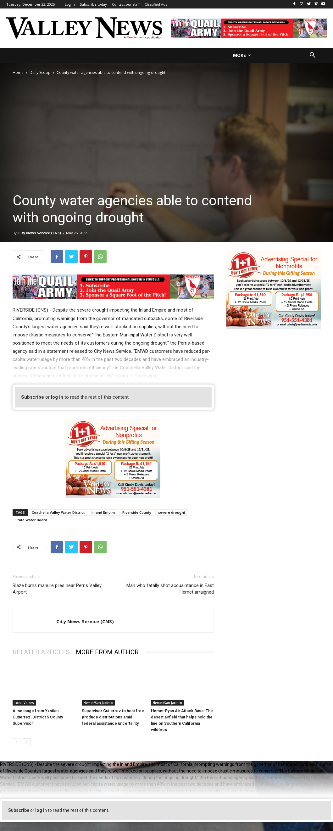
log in (57, 397)
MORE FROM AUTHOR (107, 652)
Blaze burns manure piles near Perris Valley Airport (57, 589)
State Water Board (31, 520)
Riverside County (136, 512)
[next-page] (27, 742)
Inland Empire (103, 512)
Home (18, 72)
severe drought (171, 512)
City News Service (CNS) (39, 232)
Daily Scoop (40, 72)
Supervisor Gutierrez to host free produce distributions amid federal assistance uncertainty (113, 717)
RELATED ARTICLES (41, 652)
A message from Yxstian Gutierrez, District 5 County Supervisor (38, 717)
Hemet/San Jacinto (98, 703)
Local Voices (24, 703)
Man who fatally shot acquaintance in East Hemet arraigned (170, 589)
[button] (312, 55)
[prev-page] (16, 742)
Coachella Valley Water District (58, 512)
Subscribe (32, 397)
